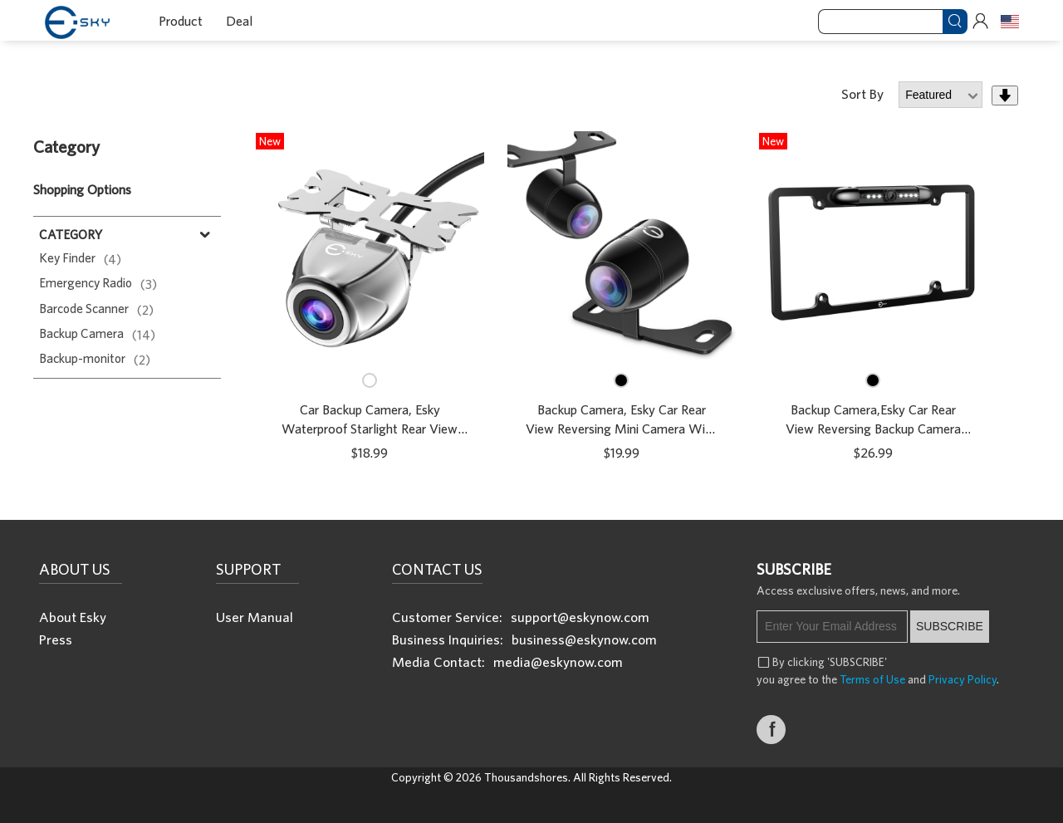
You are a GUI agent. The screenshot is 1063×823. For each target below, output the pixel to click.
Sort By (864, 93)
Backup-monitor (94, 357)
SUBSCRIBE (949, 626)
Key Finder (80, 257)
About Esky (72, 617)
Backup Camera (97, 333)
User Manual (254, 617)
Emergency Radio (98, 282)
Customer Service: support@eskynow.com (520, 617)
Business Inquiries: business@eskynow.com (524, 639)
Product (181, 20)
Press (55, 639)
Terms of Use (872, 679)
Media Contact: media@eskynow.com (507, 661)
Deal (239, 20)
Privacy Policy (962, 679)
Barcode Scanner (96, 308)
